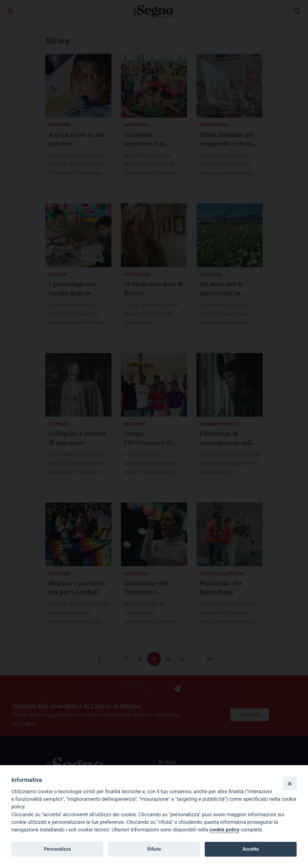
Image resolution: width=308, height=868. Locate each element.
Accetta (250, 849)
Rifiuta (154, 849)
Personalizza (57, 849)
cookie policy (224, 830)
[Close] (290, 783)
